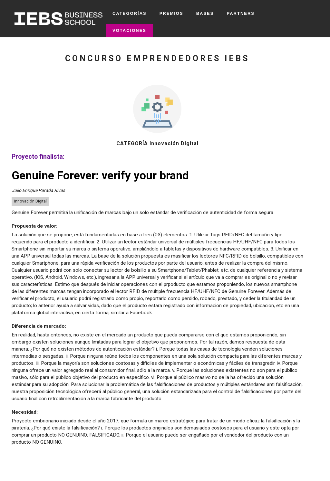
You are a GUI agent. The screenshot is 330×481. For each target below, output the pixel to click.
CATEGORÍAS (129, 13)
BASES (205, 13)
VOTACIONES (129, 30)
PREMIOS (171, 13)
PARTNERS (241, 13)
